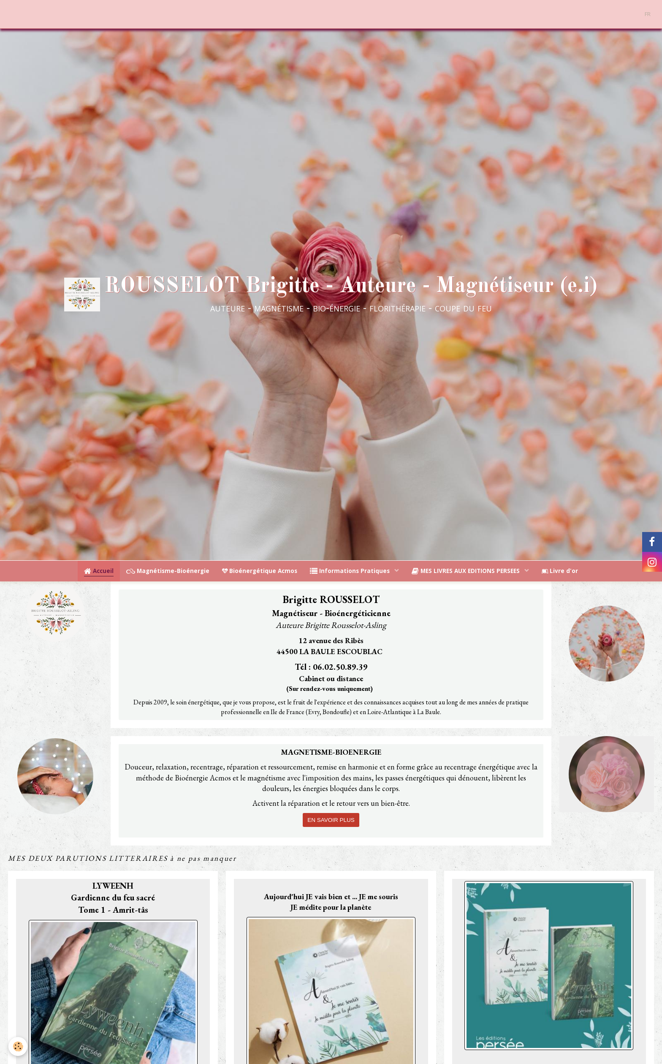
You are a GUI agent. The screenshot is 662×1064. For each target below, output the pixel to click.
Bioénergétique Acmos (259, 571)
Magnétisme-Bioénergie (167, 571)
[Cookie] (17, 1046)
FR (648, 14)
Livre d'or (560, 571)
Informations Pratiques (350, 571)
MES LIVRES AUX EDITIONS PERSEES (466, 571)
